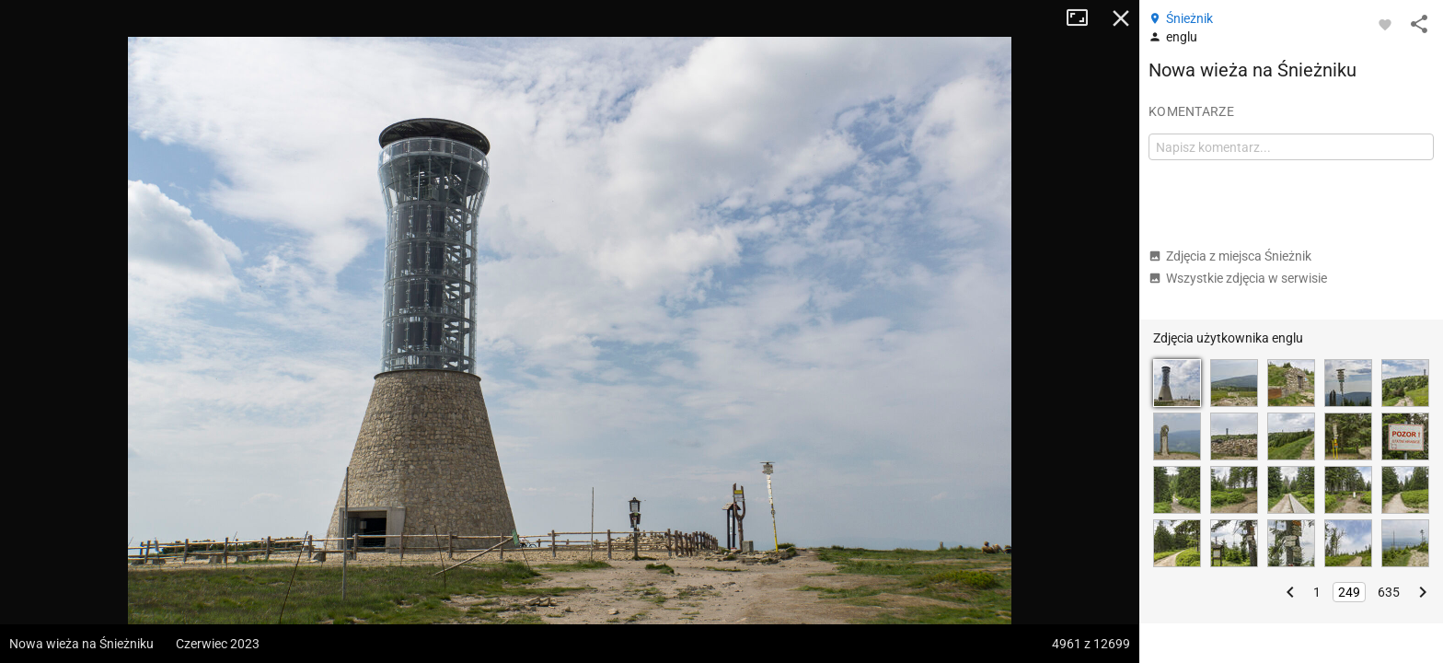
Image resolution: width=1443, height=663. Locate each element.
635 (1389, 592)
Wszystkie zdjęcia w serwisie (1238, 278)
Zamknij (1120, 18)
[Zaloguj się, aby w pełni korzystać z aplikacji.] (1385, 24)
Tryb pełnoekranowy (1084, 18)
